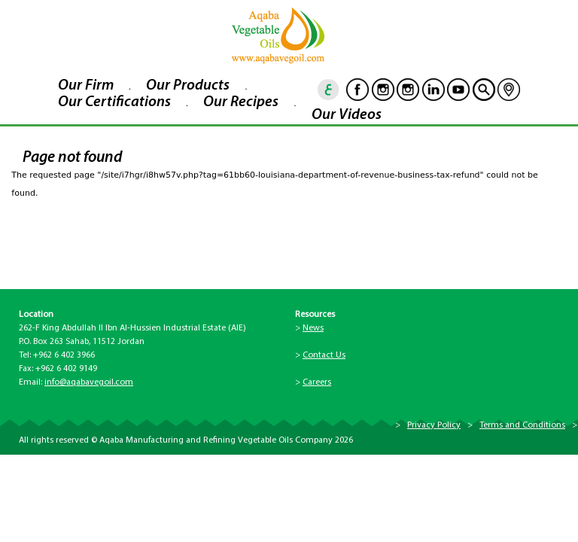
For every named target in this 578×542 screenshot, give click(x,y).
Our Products (188, 85)
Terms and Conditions (522, 425)
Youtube (458, 89)
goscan (484, 89)
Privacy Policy (434, 425)
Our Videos (347, 115)
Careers (317, 382)
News (313, 328)
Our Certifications (114, 102)
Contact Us (324, 355)
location (508, 89)
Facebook (357, 89)
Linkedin (433, 89)
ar (329, 89)
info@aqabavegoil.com (88, 382)
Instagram (383, 89)
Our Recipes (240, 102)
